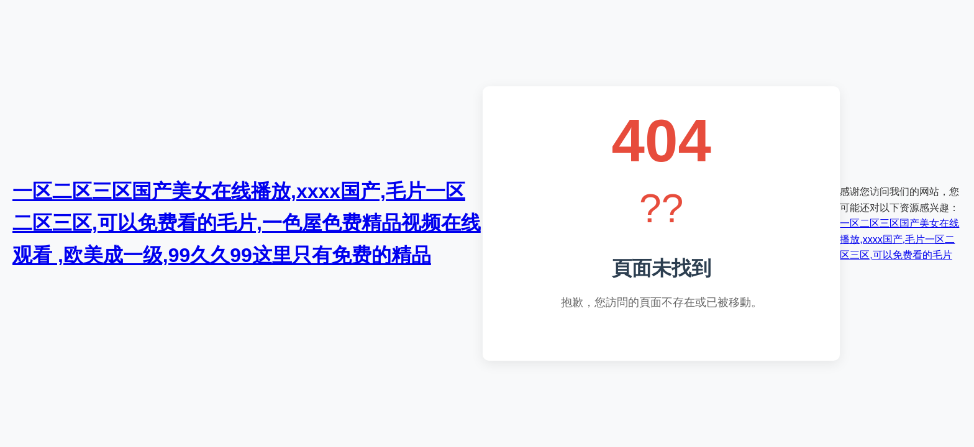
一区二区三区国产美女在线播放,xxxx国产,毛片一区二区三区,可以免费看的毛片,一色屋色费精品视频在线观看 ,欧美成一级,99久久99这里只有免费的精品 (246, 223)
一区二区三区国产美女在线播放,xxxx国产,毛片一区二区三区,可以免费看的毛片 (899, 239)
